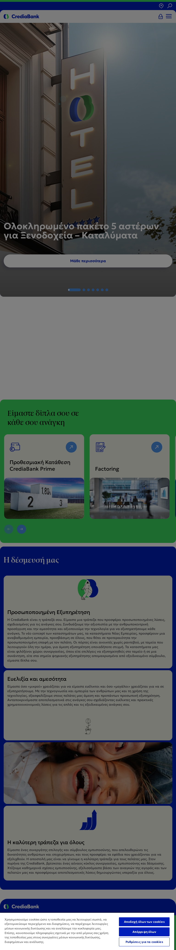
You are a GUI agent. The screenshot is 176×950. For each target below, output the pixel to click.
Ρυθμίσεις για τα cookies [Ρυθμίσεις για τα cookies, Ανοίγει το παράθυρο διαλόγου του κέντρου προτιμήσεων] (144, 942)
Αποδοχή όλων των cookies (144, 922)
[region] (87, 931)
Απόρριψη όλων (144, 932)
